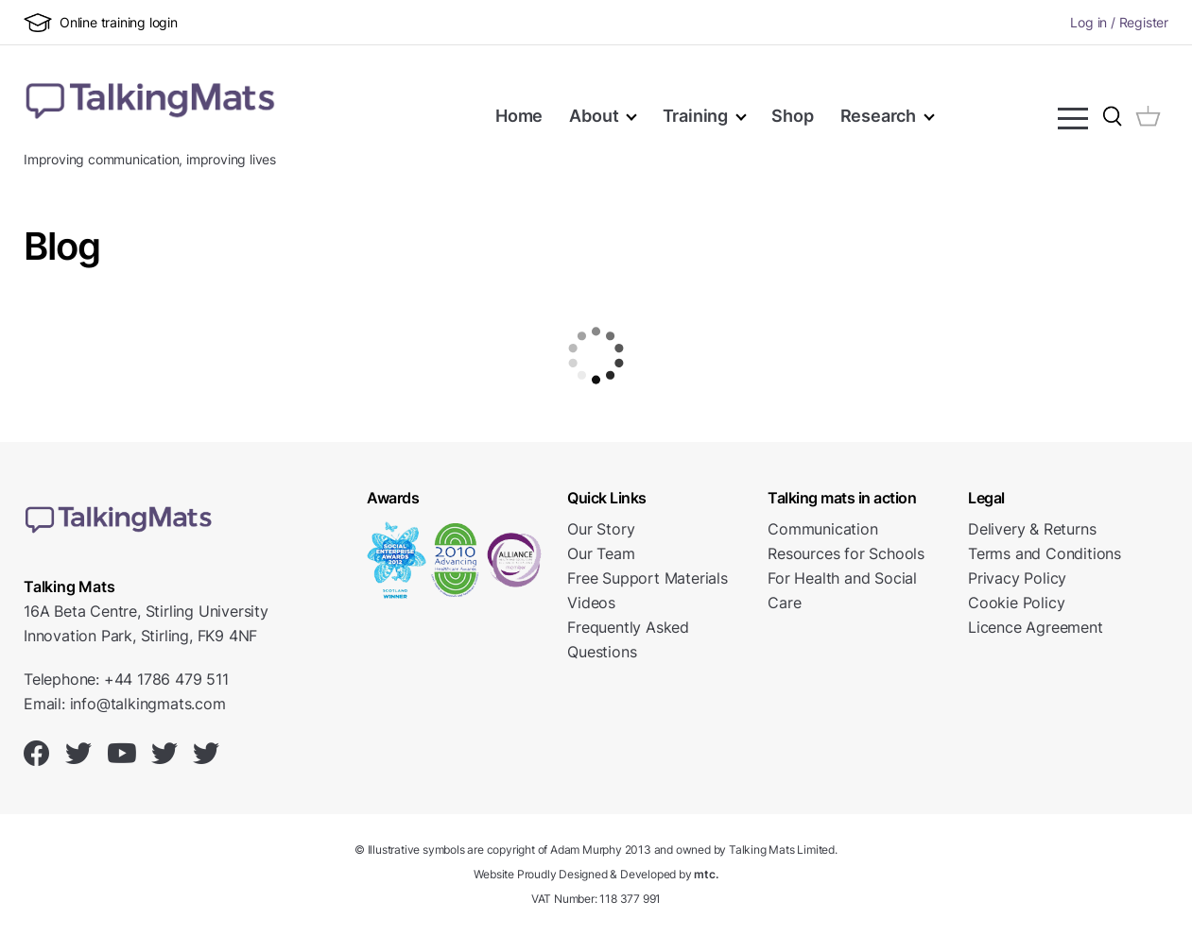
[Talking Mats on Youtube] (122, 753)
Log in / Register (1119, 22)
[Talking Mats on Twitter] (78, 753)
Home (520, 116)
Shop (792, 116)
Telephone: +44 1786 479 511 (126, 679)
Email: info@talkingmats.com (125, 703)
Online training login (101, 22)
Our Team (600, 553)
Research (878, 116)
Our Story (600, 528)
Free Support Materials (647, 578)
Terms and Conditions (1044, 553)
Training (695, 116)
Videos (591, 602)
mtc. (705, 874)
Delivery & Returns (1032, 528)
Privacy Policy (1017, 578)
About (594, 116)
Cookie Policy (1016, 602)
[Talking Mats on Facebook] (37, 753)
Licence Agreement (1035, 627)
